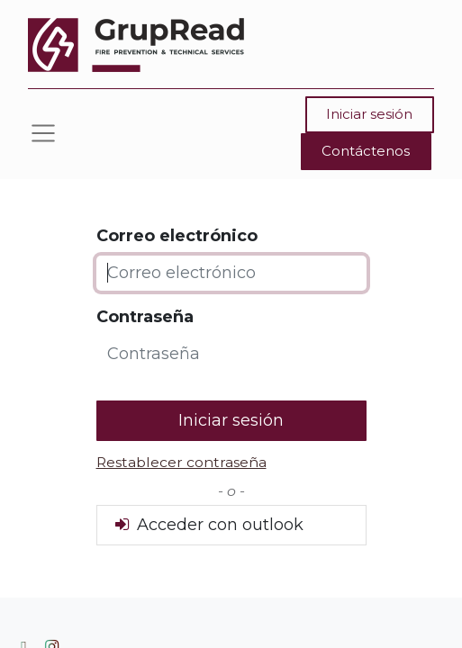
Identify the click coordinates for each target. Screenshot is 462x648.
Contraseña (145, 317)
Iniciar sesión (369, 113)
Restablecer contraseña (181, 462)
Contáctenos (366, 150)
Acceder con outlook (207, 525)
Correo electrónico (177, 236)
